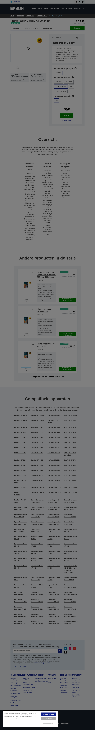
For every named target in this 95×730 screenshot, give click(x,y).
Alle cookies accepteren (48, 714)
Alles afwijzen (48, 718)
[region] (30, 718)
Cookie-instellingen (48, 722)
